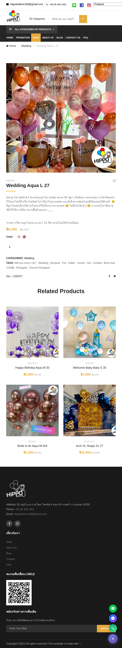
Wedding (26, 46)
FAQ (8, 564)
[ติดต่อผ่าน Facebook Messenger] (113, 618)
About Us (11, 547)
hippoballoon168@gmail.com (24, 4)
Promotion (23, 37)
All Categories (37, 18)
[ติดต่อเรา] (113, 638)
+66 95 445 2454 (58, 4)
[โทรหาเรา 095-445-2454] (113, 628)
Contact (10, 559)
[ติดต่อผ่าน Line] (113, 608)
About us (48, 37)
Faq (85, 37)
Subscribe (106, 628)
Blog (60, 37)
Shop (36, 37)
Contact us (73, 37)
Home (10, 37)
